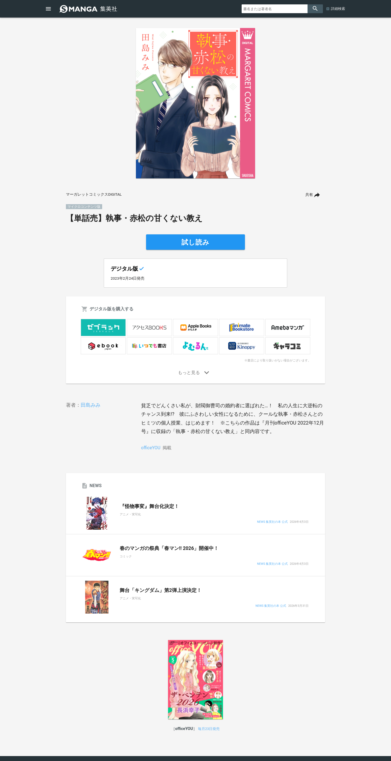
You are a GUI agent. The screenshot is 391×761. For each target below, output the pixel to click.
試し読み (195, 242)
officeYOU (150, 447)
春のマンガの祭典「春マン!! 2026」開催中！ (169, 548)
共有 (309, 195)
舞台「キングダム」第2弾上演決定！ (161, 590)
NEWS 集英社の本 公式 (272, 522)
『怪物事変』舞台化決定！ (149, 506)
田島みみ (90, 405)
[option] (195, 103)
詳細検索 (338, 9)
